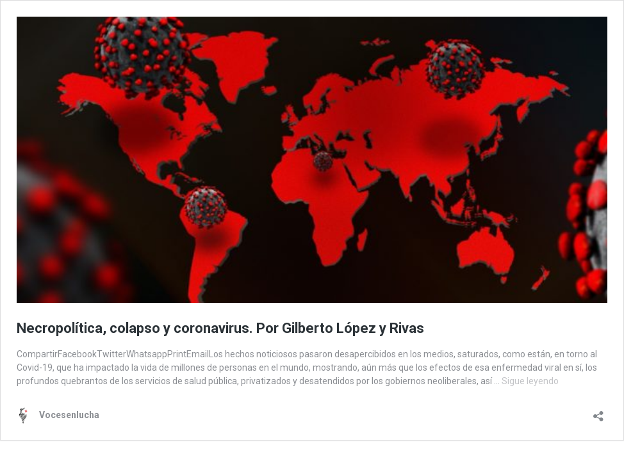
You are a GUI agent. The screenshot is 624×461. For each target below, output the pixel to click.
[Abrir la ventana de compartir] (598, 412)
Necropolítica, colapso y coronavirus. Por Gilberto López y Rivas (220, 328)
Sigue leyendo (530, 381)
